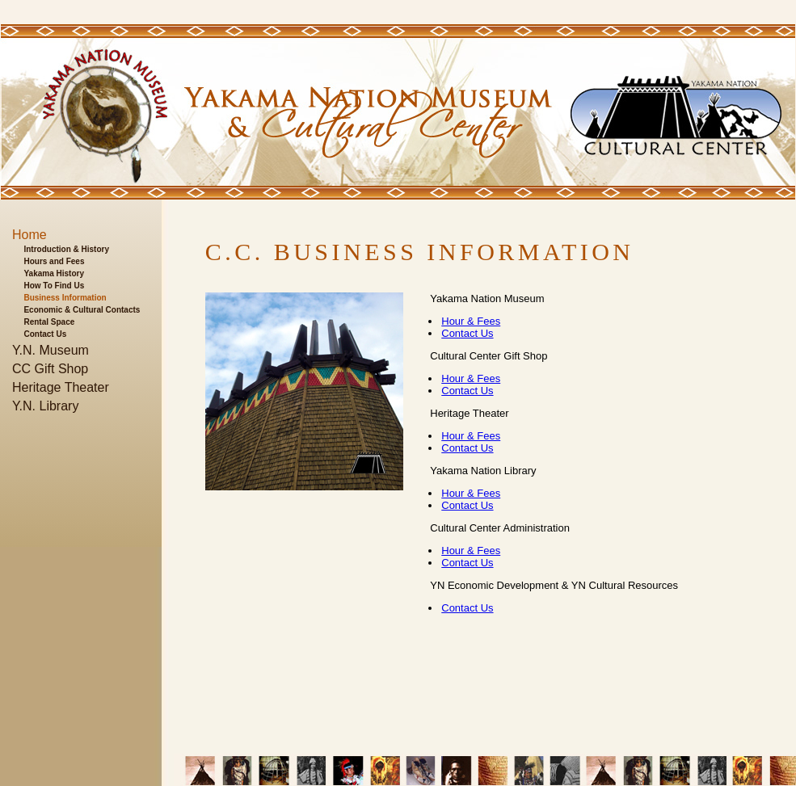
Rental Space (48, 321)
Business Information (64, 297)
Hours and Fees (53, 261)
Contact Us (44, 334)
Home (29, 235)
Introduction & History (66, 249)
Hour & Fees (470, 321)
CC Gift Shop (50, 369)
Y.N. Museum (50, 350)
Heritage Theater (60, 387)
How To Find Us (53, 285)
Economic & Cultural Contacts (81, 309)
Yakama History (53, 273)
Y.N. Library (45, 406)
